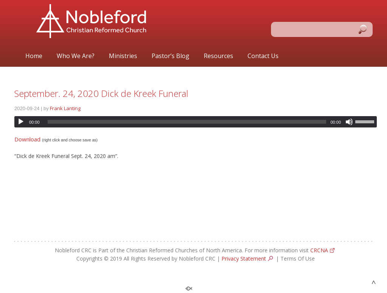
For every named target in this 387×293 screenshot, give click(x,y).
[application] (195, 121)
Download (27, 139)
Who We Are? (75, 56)
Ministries (123, 56)
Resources (218, 56)
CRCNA (319, 250)
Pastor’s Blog (170, 56)
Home (33, 56)
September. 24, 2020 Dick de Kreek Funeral (101, 93)
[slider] (187, 122)
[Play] (21, 122)
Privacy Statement (243, 258)
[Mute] (349, 122)
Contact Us (263, 56)
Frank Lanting (65, 108)
